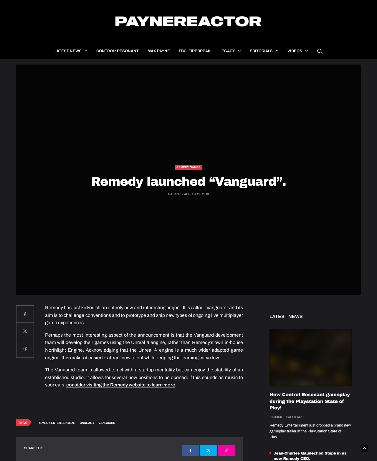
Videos (294, 51)
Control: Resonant (117, 51)
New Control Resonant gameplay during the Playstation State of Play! (309, 401)
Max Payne (159, 51)
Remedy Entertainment (57, 422)
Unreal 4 (87, 422)
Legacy (227, 51)
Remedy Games (188, 167)
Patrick (174, 194)
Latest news (68, 51)
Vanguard (106, 422)
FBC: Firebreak (195, 51)
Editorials (261, 51)
